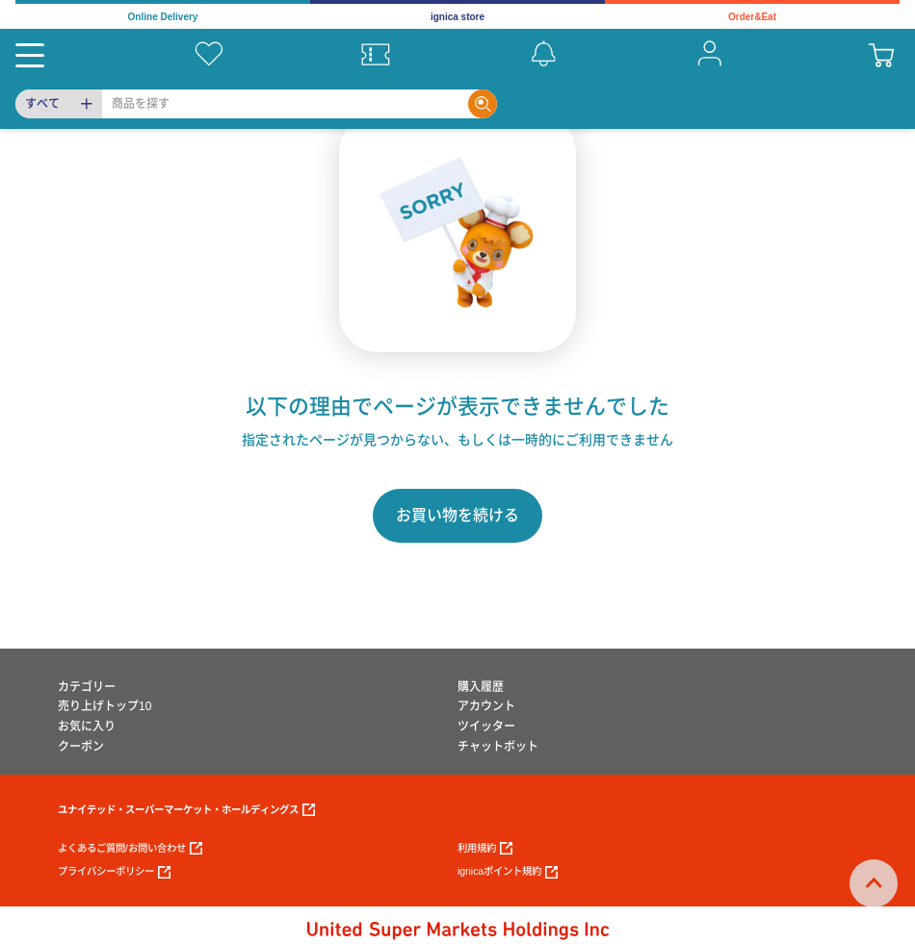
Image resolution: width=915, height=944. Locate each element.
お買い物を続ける (457, 515)
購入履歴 (481, 687)
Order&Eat (752, 17)
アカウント (486, 706)
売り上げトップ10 (104, 706)
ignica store (457, 17)
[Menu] (30, 54)
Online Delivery (163, 17)
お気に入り (87, 726)
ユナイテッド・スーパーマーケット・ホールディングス (186, 810)
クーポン (81, 746)
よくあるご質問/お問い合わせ (130, 848)
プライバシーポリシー (114, 872)
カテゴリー (87, 687)
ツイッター (486, 726)
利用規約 (485, 848)
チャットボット (498, 746)
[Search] (285, 103)
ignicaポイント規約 (508, 872)
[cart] (881, 53)
